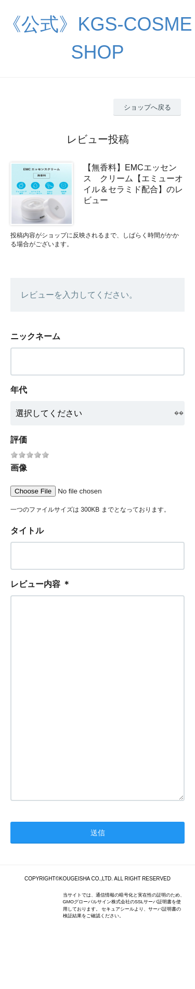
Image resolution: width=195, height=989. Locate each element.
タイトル (27, 530)
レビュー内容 (35, 584)
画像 (18, 467)
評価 (18, 439)
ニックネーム (35, 336)
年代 (18, 389)
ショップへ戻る (147, 107)
